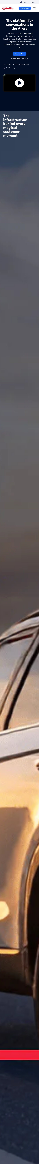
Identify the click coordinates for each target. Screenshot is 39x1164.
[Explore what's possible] (19, 58)
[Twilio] (7, 8)
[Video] (19, 83)
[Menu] (34, 8)
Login (34, 2)
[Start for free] (25, 8)
